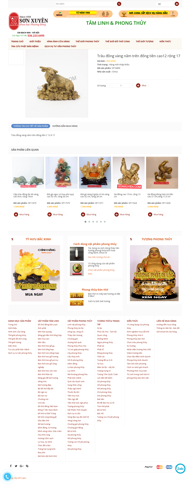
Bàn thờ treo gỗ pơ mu (48, 360)
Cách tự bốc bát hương (99, 301)
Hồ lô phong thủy (75, 360)
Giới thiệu (35, 41)
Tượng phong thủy (76, 406)
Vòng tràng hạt (74, 420)
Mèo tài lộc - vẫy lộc (106, 367)
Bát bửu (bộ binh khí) (47, 456)
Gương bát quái (75, 342)
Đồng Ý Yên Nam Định (48, 409)
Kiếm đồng (72, 363)
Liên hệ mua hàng (166, 320)
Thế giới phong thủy (87, 41)
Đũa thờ (41, 452)
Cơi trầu (41, 402)
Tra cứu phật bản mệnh (25, 46)
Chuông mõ (43, 399)
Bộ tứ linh (72, 431)
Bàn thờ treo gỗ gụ (46, 346)
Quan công (102, 335)
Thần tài (101, 356)
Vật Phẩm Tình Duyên (77, 409)
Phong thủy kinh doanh (137, 360)
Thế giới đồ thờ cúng (117, 41)
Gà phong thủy (74, 434)
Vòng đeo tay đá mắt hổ (78, 417)
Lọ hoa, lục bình (45, 441)
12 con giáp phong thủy (78, 349)
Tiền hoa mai (73, 395)
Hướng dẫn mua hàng (64, 126)
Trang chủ (17, 41)
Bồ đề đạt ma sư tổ (105, 402)
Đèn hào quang (45, 331)
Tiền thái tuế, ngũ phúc (78, 402)
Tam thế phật (103, 406)
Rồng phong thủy (105, 353)
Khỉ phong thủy (74, 438)
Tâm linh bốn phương (136, 363)
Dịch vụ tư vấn (74, 413)
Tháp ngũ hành (74, 388)
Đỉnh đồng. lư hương (47, 427)
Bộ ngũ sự (42, 392)
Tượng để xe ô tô (104, 360)
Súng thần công (75, 385)
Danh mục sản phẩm (19, 320)
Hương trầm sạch (46, 438)
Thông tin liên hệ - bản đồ (168, 328)
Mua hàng (21, 214)
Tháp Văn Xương (75, 335)
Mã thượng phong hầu (78, 374)
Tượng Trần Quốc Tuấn (107, 374)
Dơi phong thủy (74, 449)
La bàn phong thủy (76, 367)
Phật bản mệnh (74, 378)
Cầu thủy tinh (74, 356)
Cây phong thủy (75, 353)
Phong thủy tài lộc (76, 328)
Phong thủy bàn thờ (136, 338)
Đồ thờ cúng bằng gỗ (47, 417)
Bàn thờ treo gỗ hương (48, 356)
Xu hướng (131, 346)
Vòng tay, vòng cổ (75, 331)
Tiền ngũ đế (73, 399)
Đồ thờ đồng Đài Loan (48, 324)
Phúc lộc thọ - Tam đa (107, 331)
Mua (141, 85)
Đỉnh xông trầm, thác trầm (50, 431)
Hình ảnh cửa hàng (58, 41)
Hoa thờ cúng (44, 434)
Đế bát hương (44, 424)
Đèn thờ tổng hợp (46, 349)
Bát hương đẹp (44, 385)
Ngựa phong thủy (105, 342)
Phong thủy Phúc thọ (77, 346)
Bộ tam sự (42, 395)
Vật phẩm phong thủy (80, 320)
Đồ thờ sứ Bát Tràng (47, 413)
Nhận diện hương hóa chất (139, 349)
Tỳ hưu (100, 363)
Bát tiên (100, 399)
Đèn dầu (42, 342)
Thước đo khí (73, 392)
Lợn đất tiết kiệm (104, 378)
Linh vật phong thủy (76, 324)
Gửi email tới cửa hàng (167, 331)
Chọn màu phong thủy (137, 342)
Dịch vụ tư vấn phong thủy (60, 46)
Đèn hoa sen (43, 338)
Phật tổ (100, 349)
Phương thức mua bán (137, 370)
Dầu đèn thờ (43, 420)
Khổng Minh (102, 338)
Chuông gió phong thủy (78, 424)
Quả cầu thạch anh (76, 381)
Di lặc (99, 328)
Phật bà (100, 346)
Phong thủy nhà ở (135, 335)
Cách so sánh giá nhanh (137, 367)
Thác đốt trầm (44, 445)
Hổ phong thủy (104, 385)
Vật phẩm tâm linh (48, 320)
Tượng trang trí (104, 370)
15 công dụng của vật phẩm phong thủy (101, 264)
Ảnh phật (42, 328)
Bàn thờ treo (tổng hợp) (48, 353)
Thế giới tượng (144, 41)
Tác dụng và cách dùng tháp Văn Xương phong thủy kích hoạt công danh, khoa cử (103, 250)
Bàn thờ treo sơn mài (47, 370)
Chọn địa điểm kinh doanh (139, 356)
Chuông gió (73, 338)
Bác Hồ (100, 413)
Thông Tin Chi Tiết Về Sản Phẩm (30, 126)
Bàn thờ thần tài (45, 374)
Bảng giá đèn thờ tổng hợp (50, 335)
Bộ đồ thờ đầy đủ (45, 388)
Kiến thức (165, 41)
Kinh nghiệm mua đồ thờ (138, 331)
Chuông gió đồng (75, 427)
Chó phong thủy (104, 392)
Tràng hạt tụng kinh (46, 449)
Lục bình (71, 370)
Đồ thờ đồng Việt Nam (48, 406)
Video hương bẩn (134, 353)
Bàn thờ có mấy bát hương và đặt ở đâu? (104, 294)
